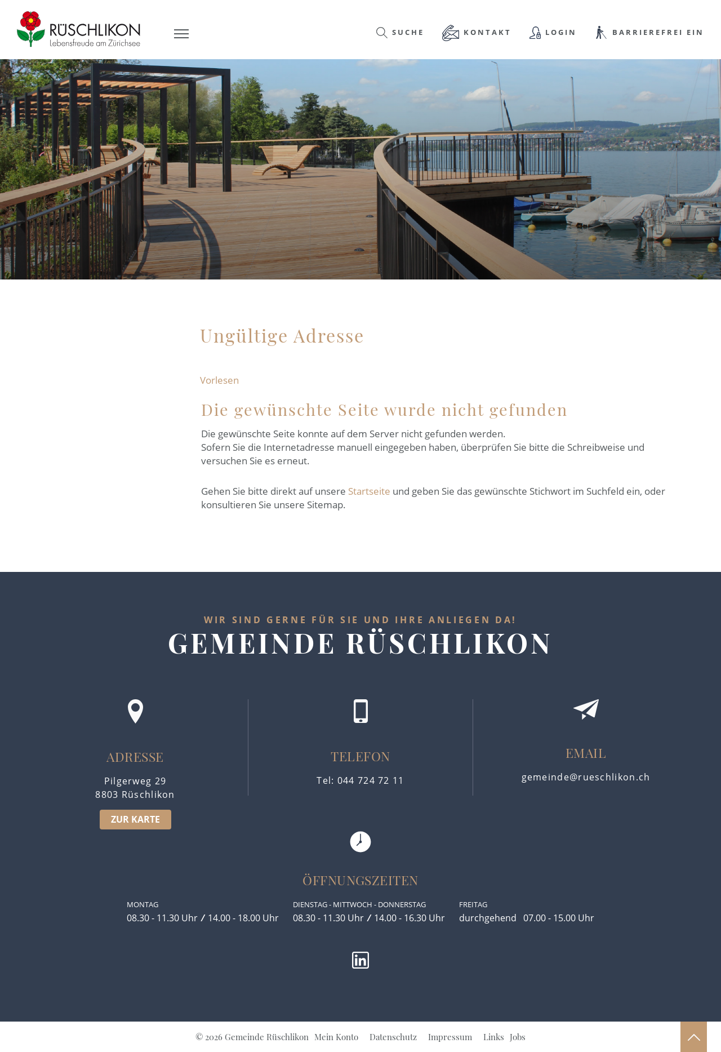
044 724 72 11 (370, 780)
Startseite (369, 491)
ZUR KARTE (135, 819)
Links (493, 1036)
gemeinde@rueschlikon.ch (586, 777)
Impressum (450, 1036)
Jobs (518, 1036)
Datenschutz (393, 1036)
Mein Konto (336, 1036)
